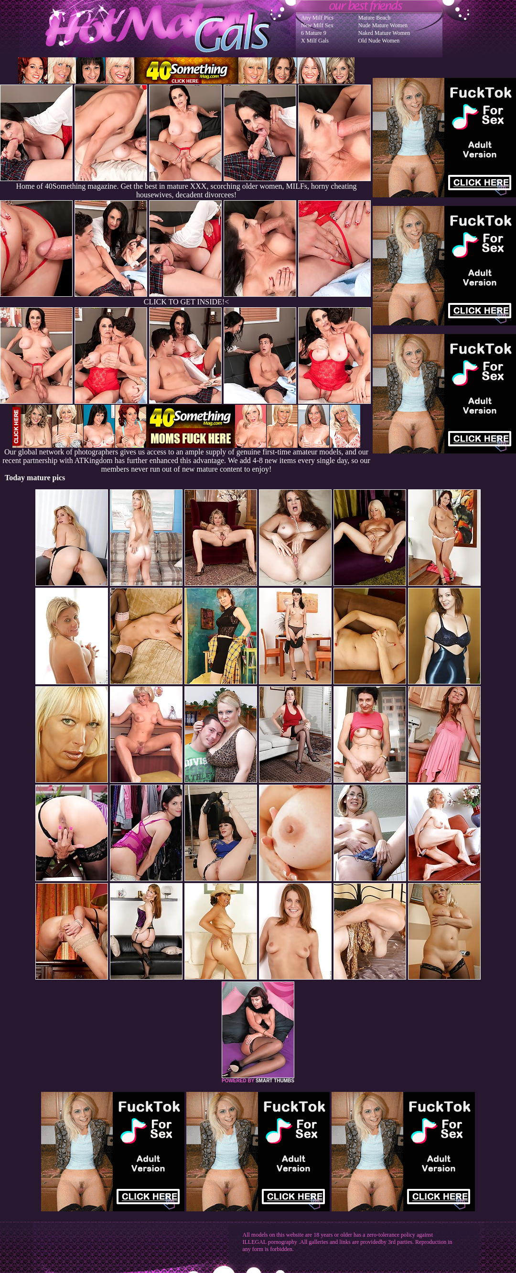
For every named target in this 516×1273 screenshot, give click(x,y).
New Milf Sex (317, 25)
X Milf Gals (315, 40)
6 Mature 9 (313, 33)
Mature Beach (374, 17)
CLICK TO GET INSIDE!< (186, 302)
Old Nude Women (379, 40)
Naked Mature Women (384, 33)
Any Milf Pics (317, 17)
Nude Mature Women (383, 25)
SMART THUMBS (275, 1080)
